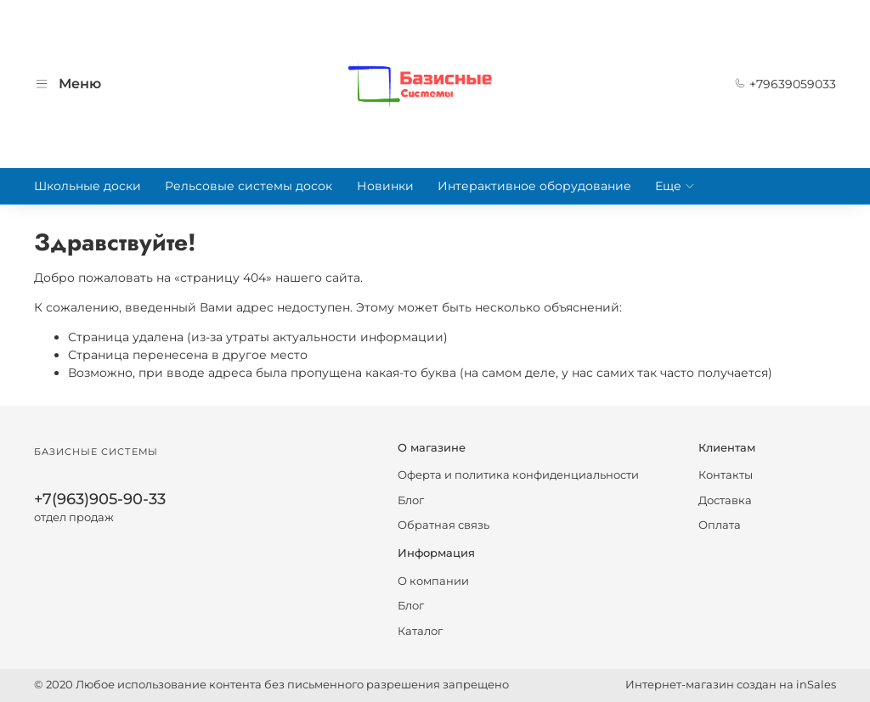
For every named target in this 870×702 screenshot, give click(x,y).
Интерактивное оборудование (534, 186)
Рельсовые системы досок (248, 186)
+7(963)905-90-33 (100, 498)
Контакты (725, 475)
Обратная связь (443, 525)
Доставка (725, 500)
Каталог (420, 631)
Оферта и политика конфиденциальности (518, 475)
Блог (411, 500)
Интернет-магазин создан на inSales (730, 684)
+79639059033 (785, 84)
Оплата (719, 525)
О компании (433, 581)
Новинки (385, 186)
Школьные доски (87, 186)
